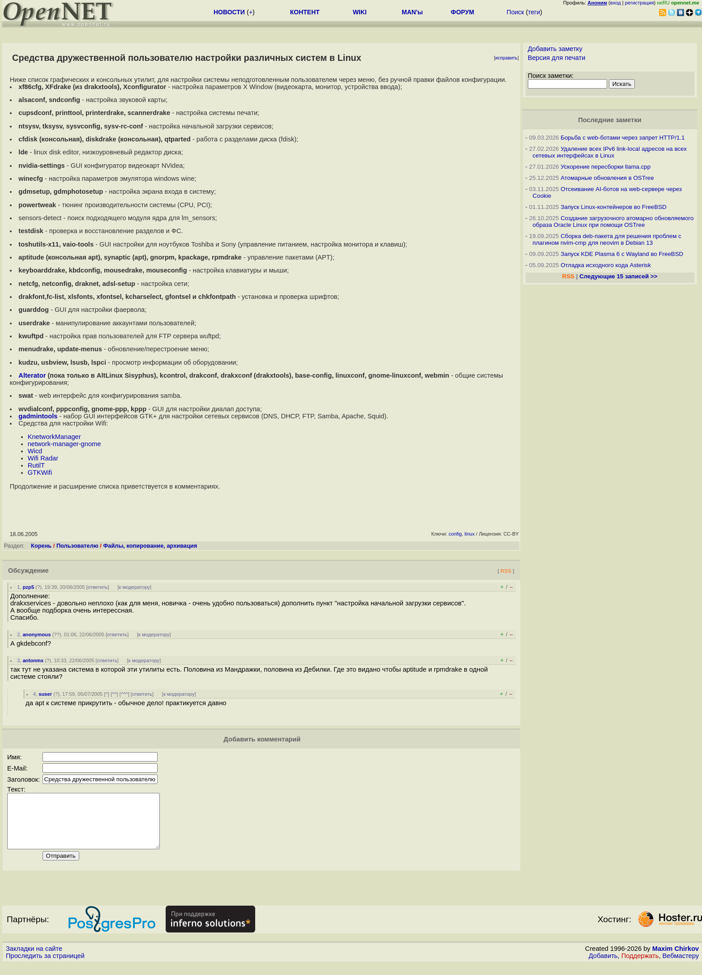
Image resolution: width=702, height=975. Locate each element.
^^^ (124, 694)
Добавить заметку (555, 48)
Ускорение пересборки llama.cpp (606, 166)
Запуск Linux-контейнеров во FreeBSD (614, 207)
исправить (506, 57)
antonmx (33, 660)
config (455, 533)
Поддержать (640, 966)
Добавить (603, 966)
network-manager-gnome (64, 443)
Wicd (35, 451)
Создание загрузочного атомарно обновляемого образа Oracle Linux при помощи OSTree (613, 221)
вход (615, 2)
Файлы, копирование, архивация (150, 545)
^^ (114, 694)
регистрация (639, 2)
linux (470, 533)
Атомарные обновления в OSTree (607, 178)
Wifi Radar (43, 458)
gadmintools (37, 416)
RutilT (36, 465)
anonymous (37, 634)
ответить (98, 587)
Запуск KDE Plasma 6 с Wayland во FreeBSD (622, 254)
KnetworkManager (54, 436)
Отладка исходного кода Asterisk (606, 265)
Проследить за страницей (45, 966)
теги (534, 12)
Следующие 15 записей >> (618, 276)
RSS (506, 571)
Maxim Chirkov (675, 959)
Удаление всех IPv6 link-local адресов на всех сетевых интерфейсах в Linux (610, 152)
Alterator (32, 375)
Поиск (515, 12)
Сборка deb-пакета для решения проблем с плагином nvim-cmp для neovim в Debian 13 (607, 239)
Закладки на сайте (34, 959)
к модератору (134, 587)
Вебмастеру (681, 966)
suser (45, 694)
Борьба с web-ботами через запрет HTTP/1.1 (623, 137)
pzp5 (28, 587)
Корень (41, 545)
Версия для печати (557, 57)
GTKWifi (40, 472)
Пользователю (77, 545)
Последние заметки (610, 119)
